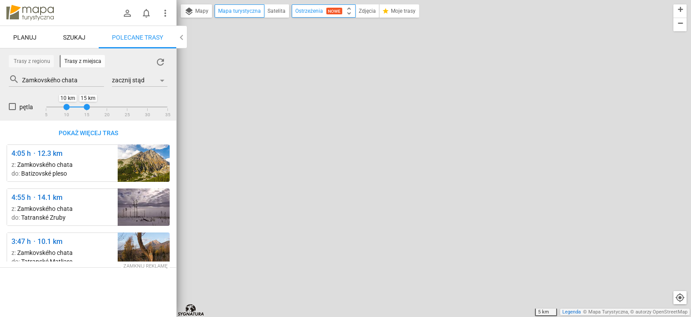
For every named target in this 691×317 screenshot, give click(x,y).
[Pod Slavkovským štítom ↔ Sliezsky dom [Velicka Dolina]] (144, 163)
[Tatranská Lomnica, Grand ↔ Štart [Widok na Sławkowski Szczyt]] (144, 251)
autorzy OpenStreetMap (661, 312)
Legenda (571, 312)
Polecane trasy (137, 37)
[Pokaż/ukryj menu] (165, 13)
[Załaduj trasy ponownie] (160, 62)
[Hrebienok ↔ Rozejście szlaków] (144, 207)
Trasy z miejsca (82, 61)
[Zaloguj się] (127, 13)
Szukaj (74, 37)
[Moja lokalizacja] (680, 297)
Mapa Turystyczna (608, 312)
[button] (680, 11)
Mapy (196, 11)
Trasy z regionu (32, 61)
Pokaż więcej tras (88, 132)
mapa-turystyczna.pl (30, 13)
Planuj (25, 37)
